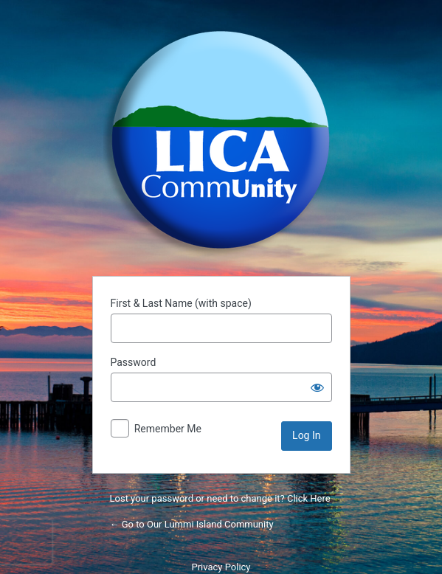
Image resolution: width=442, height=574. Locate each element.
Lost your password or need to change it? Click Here (220, 498)
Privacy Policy (220, 567)
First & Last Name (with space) (181, 303)
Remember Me (167, 429)
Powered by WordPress (221, 140)
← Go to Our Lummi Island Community (192, 524)
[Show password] (317, 387)
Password (133, 362)
